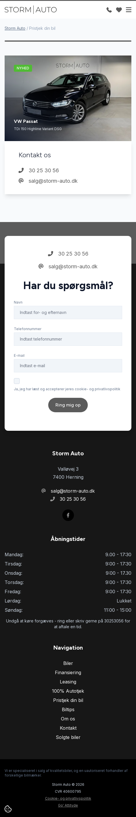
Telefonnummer (27, 329)
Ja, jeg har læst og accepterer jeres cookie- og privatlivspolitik (67, 389)
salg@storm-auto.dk (48, 181)
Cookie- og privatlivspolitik (68, 798)
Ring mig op (68, 405)
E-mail (19, 355)
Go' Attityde (68, 805)
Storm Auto (15, 28)
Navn (18, 302)
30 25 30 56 (38, 170)
